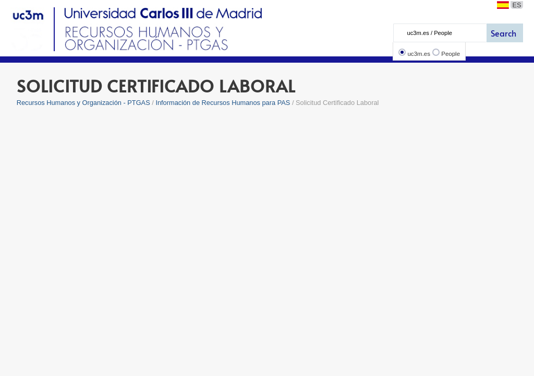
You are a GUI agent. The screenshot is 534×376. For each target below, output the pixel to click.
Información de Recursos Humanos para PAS (222, 103)
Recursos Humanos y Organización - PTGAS (83, 103)
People (450, 54)
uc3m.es (418, 54)
